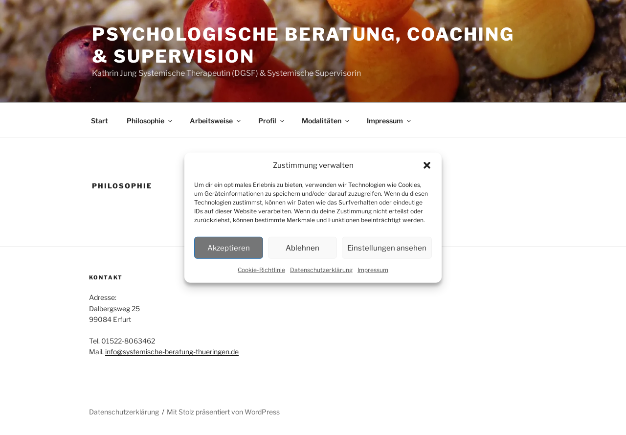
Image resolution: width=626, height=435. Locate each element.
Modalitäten (326, 120)
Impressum (373, 270)
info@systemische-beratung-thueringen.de (172, 351)
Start (99, 120)
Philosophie (150, 120)
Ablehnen (302, 247)
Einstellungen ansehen (386, 247)
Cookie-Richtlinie (261, 270)
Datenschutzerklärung (321, 270)
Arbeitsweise (216, 120)
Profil (272, 120)
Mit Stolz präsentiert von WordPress (223, 412)
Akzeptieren (228, 247)
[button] (427, 165)
